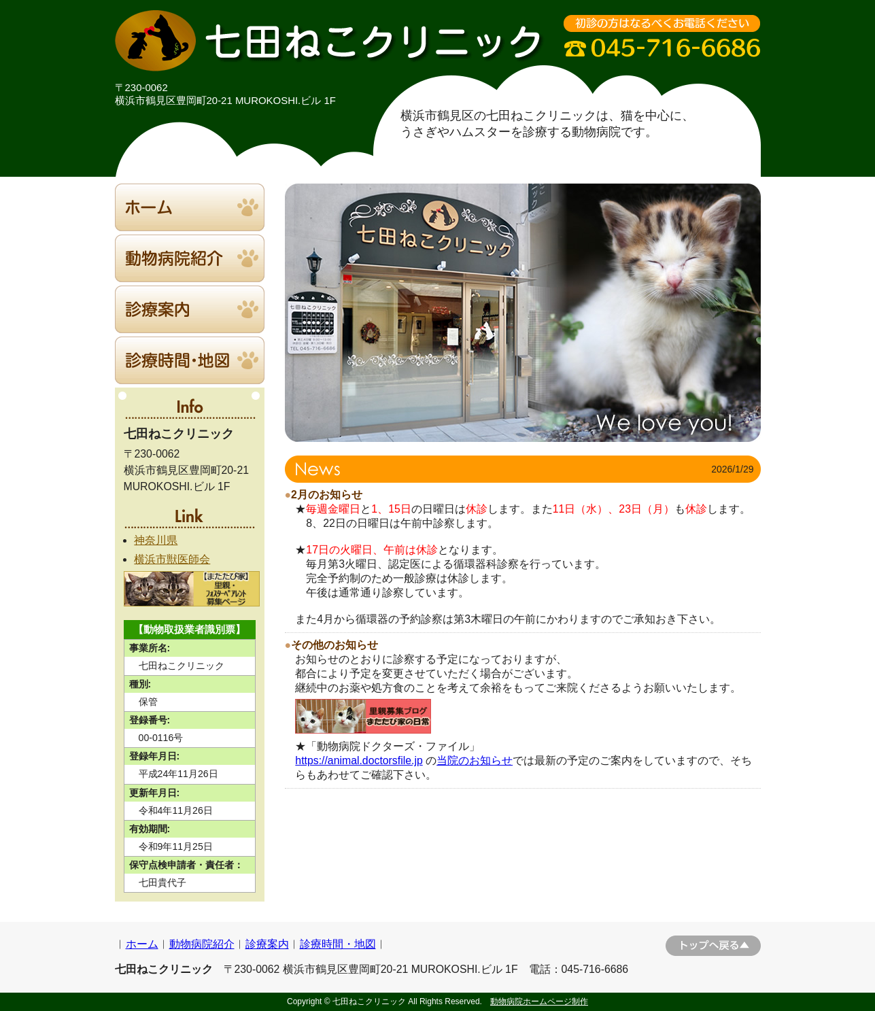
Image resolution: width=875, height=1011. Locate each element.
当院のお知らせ (474, 760)
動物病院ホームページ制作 (539, 1001)
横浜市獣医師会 (172, 559)
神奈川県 (155, 540)
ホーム (142, 944)
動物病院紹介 (202, 944)
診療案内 (267, 944)
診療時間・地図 (338, 944)
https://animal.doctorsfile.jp (358, 760)
